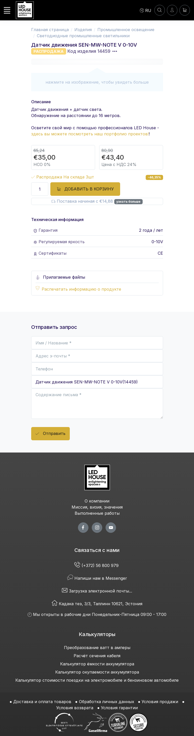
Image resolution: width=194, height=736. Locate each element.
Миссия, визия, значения (97, 507)
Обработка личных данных (106, 701)
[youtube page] (111, 527)
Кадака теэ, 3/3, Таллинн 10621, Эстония (97, 603)
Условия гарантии (119, 707)
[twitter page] (97, 527)
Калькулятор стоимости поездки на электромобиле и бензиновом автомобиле (97, 680)
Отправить (50, 434)
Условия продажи (160, 701)
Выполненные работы (97, 513)
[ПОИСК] (159, 10)
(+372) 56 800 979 (97, 565)
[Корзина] (184, 10)
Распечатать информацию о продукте (81, 289)
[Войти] (172, 10)
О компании (97, 500)
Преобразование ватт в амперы (97, 647)
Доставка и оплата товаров (42, 701)
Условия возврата (74, 707)
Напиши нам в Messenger (97, 578)
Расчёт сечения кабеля (97, 655)
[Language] (145, 10)
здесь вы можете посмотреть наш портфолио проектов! (90, 133)
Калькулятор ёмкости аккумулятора (97, 663)
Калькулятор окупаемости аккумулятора (97, 672)
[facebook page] (83, 527)
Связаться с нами (97, 550)
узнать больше (128, 201)
